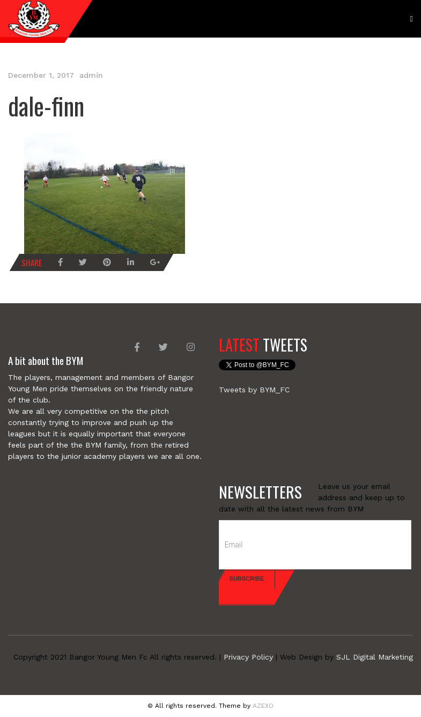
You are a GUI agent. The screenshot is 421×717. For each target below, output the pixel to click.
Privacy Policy (248, 657)
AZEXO (263, 705)
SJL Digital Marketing (374, 657)
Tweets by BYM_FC (254, 389)
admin (91, 75)
